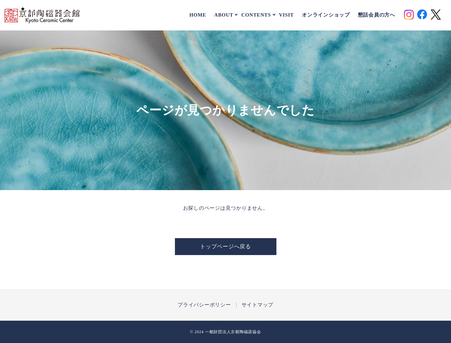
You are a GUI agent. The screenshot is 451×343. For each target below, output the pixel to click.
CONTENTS (256, 15)
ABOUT (223, 15)
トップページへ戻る (225, 246)
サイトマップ (258, 304)
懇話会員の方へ (376, 15)
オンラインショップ (326, 15)
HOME (197, 15)
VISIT (286, 15)
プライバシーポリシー (204, 304)
